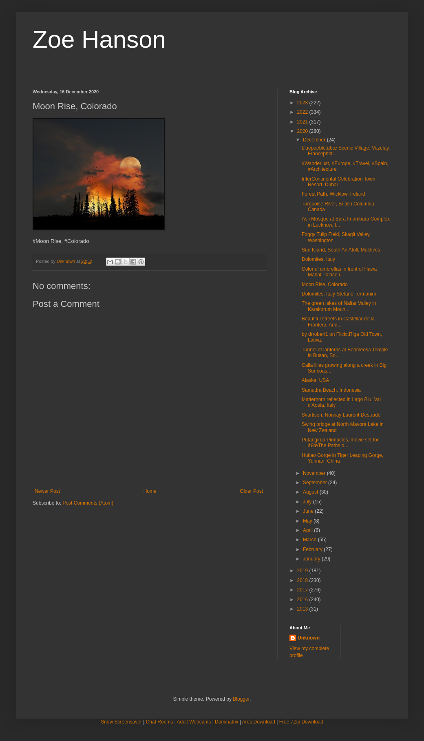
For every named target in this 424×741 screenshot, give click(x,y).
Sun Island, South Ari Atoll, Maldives (341, 250)
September (315, 482)
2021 (303, 122)
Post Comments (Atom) (87, 503)
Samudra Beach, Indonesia (331, 390)
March (310, 540)
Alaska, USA (315, 380)
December (315, 140)
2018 (303, 580)
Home (150, 491)
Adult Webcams (194, 722)
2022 (303, 112)
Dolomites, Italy (318, 259)
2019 (303, 570)
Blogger (241, 699)
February (313, 549)
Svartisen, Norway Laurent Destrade (341, 415)
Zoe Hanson (99, 39)
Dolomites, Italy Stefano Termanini (339, 294)
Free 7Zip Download (301, 722)
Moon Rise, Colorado (325, 284)
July (308, 502)
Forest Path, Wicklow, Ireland (333, 194)
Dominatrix (226, 722)
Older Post (251, 491)
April (308, 530)
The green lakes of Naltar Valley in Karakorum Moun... (339, 306)
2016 (303, 599)
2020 (303, 131)
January (312, 559)
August (311, 492)
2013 (303, 609)
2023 (303, 103)
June (309, 511)
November (315, 473)
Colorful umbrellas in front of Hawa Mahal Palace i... (339, 272)
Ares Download (258, 722)
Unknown (309, 638)
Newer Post (47, 491)
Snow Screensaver (121, 722)
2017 (303, 590)
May (308, 521)
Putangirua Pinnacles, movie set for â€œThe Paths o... (340, 442)
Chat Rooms (159, 722)
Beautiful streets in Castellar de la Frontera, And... (338, 321)
